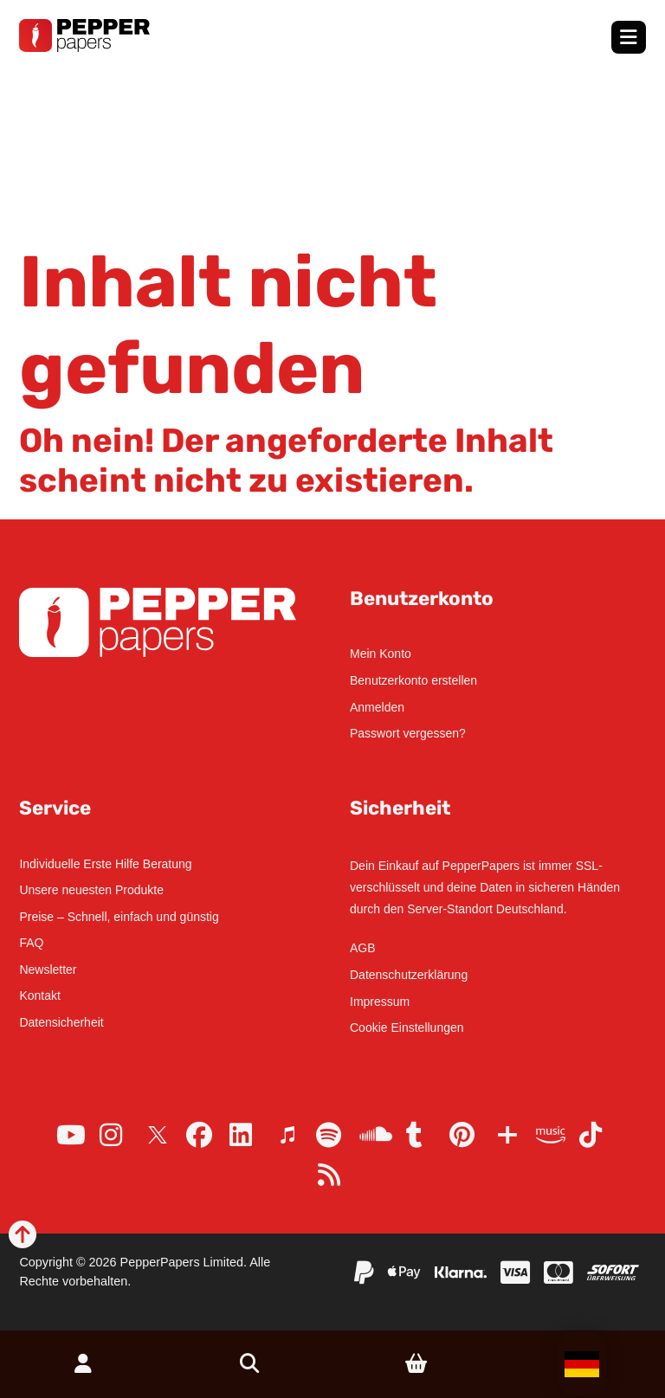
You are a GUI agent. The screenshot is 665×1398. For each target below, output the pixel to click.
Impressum (380, 1001)
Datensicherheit (61, 1022)
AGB (363, 948)
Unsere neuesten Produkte (91, 890)
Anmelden (377, 707)
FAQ (31, 943)
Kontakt (39, 995)
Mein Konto (380, 653)
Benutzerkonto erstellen (413, 680)
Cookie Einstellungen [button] (407, 1027)
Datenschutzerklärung (409, 975)
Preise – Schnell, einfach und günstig (118, 917)
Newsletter (47, 969)
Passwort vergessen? (408, 733)
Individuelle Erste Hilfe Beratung (105, 864)
